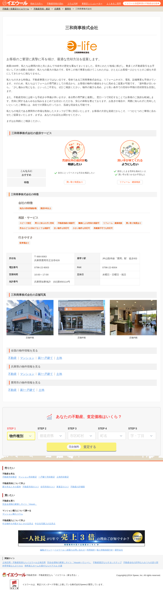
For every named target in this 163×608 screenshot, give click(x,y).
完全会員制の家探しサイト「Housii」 (19, 504)
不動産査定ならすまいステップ (107, 562)
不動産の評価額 (77, 487)
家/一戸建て (45, 358)
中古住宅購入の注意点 (45, 523)
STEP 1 (11, 428)
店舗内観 (133, 319)
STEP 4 (102, 428)
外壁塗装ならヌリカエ (12, 566)
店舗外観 (29, 319)
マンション (27, 358)
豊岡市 (68, 9)
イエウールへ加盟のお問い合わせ (69, 550)
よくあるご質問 (114, 3)
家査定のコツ (62, 487)
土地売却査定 (62, 477)
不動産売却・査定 (42, 9)
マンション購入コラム (12, 514)
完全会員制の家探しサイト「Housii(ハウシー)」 (69, 562)
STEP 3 (72, 428)
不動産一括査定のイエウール (15, 9)
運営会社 (119, 550)
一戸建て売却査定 (46, 477)
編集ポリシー (46, 550)
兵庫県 (57, 9)
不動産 (12, 358)
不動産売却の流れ (55, 3)
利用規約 (91, 550)
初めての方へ (36, 3)
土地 (59, 358)
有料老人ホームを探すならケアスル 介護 (43, 566)
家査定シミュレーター (92, 3)
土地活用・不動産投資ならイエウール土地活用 (24, 562)
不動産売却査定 (9, 477)
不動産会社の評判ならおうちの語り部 (140, 562)
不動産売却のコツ (30, 487)
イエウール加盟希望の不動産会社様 (141, 3)
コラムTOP (72, 3)
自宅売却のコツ (48, 487)
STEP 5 (132, 428)
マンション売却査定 (27, 477)
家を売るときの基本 (11, 487)
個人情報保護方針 (105, 550)
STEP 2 (42, 428)
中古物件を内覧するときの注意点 (17, 523)
